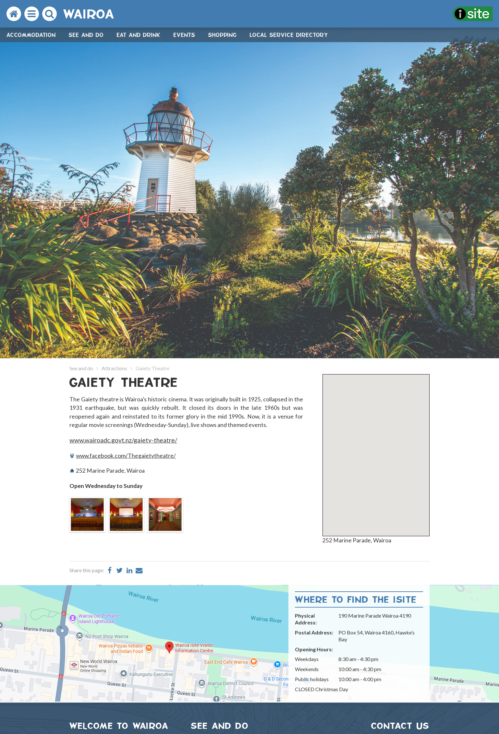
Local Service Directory (289, 35)
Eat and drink (139, 35)
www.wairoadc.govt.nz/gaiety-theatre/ (123, 440)
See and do (86, 35)
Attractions (114, 368)
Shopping (222, 35)
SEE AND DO (220, 725)
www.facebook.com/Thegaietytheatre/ (126, 455)
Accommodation (31, 35)
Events (184, 35)
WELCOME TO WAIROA (119, 725)
